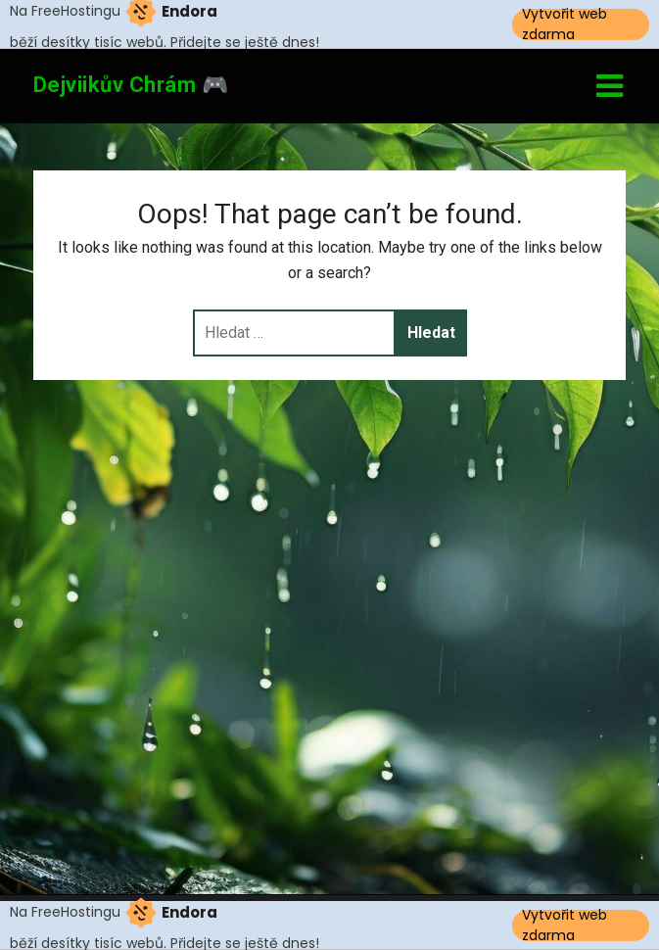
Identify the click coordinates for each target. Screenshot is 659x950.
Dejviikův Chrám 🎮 (131, 84)
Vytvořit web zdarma (564, 24)
